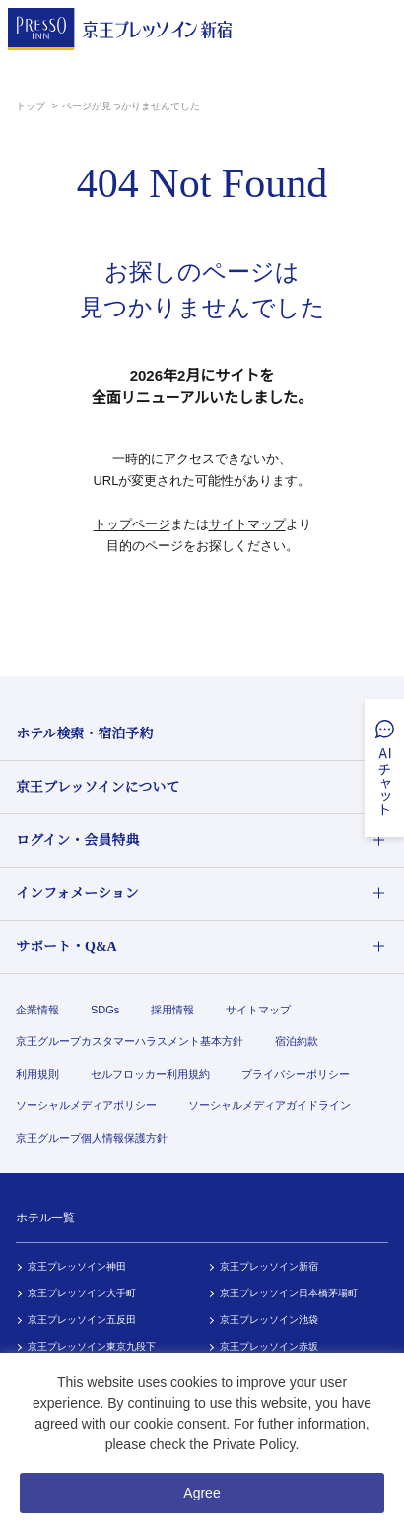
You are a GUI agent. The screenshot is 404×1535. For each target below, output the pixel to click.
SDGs (105, 1009)
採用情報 (172, 1009)
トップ (32, 106)
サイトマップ (247, 524)
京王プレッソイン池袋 (269, 1319)
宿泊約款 (296, 1041)
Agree (201, 1492)
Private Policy (254, 1444)
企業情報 (37, 1009)
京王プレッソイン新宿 (269, 1266)
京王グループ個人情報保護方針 (92, 1138)
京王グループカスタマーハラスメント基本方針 (129, 1041)
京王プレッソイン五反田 (82, 1319)
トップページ (132, 524)
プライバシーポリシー (295, 1074)
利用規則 (37, 1074)
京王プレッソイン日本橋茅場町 (289, 1293)
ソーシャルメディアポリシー (86, 1105)
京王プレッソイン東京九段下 (92, 1346)
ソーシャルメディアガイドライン (269, 1105)
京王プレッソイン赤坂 (269, 1346)
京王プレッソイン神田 (77, 1266)
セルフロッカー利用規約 (150, 1074)
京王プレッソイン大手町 (82, 1293)
